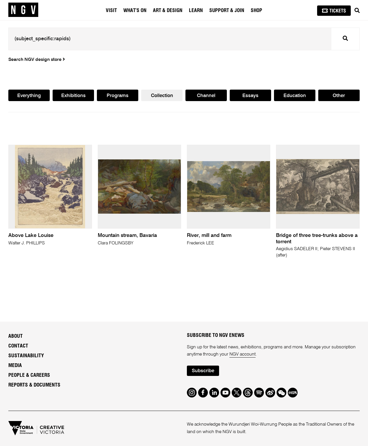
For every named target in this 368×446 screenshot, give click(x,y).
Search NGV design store (36, 59)
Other (339, 95)
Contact (18, 346)
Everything (29, 95)
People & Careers (29, 375)
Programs (118, 95)
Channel (206, 95)
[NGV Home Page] (23, 10)
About (15, 336)
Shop (256, 10)
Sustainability (26, 355)
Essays (250, 95)
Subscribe (203, 370)
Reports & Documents (34, 385)
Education (294, 95)
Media (15, 365)
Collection (162, 95)
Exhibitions (73, 95)
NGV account (242, 354)
